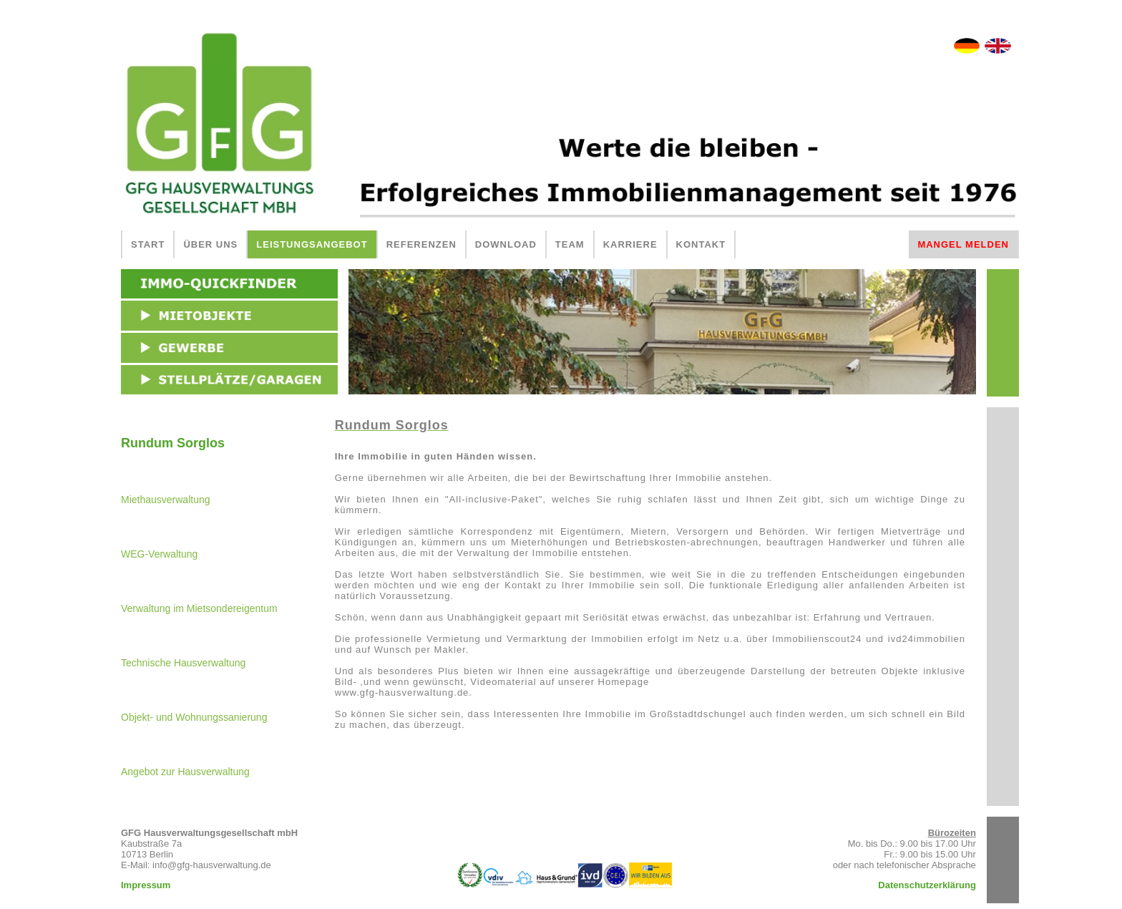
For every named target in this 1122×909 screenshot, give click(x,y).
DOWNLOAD (506, 244)
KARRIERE (630, 244)
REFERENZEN (421, 244)
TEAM (570, 244)
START (148, 244)
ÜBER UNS (210, 244)
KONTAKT (701, 244)
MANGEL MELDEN (963, 244)
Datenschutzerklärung (927, 885)
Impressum (145, 885)
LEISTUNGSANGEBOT (311, 244)
